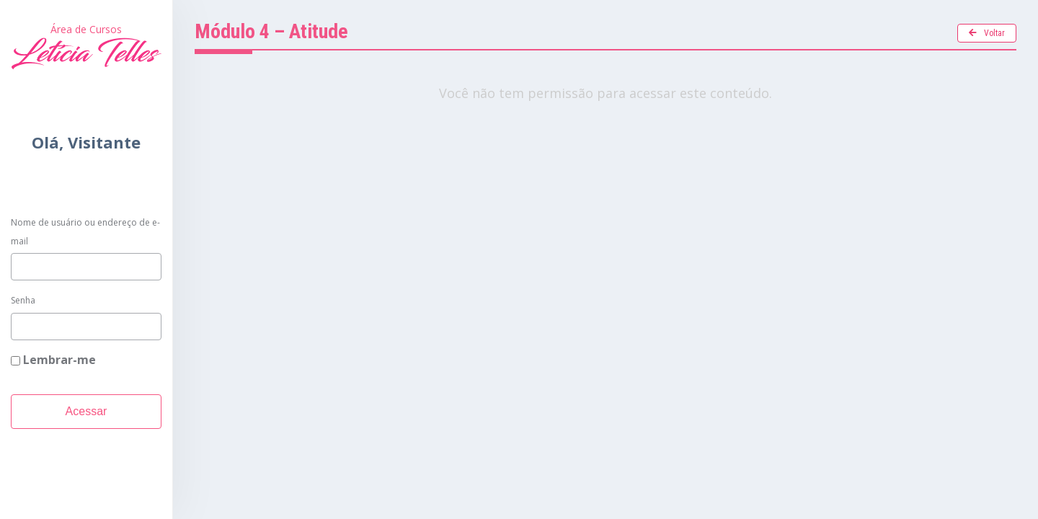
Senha (23, 300)
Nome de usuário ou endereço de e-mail (85, 231)
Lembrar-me (53, 360)
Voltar (987, 33)
